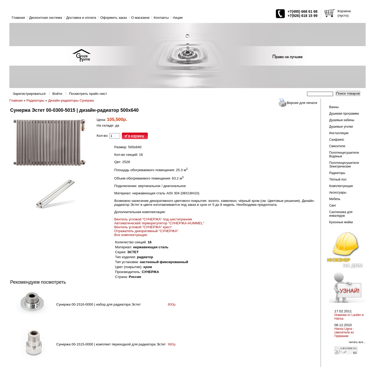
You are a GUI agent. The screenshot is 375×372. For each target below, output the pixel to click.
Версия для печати (302, 103)
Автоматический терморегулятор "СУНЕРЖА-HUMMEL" (159, 223)
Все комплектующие (130, 235)
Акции (178, 18)
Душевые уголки (341, 126)
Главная (18, 18)
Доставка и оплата (81, 18)
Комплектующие (341, 186)
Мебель (334, 199)
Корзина (344, 11)
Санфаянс (336, 139)
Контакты (161, 18)
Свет (332, 205)
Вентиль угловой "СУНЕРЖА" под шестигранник (153, 219)
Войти (57, 94)
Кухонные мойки (341, 222)
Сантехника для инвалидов (340, 214)
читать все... (357, 342)
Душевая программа (344, 113)
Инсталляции (338, 133)
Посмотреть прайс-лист (88, 94)
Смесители (337, 146)
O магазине (140, 18)
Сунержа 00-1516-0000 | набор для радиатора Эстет (98, 304)
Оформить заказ (113, 18)
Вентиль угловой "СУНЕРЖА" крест (143, 227)
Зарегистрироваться (29, 94)
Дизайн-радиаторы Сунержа (71, 100)
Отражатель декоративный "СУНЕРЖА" (146, 231)
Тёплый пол (337, 179)
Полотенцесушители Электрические (344, 164)
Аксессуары (337, 192)
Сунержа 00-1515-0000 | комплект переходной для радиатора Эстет (111, 344)
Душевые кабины (341, 120)
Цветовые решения (283, 201)
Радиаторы (36, 100)
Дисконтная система (45, 18)
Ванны (334, 107)
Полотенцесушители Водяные (344, 154)
